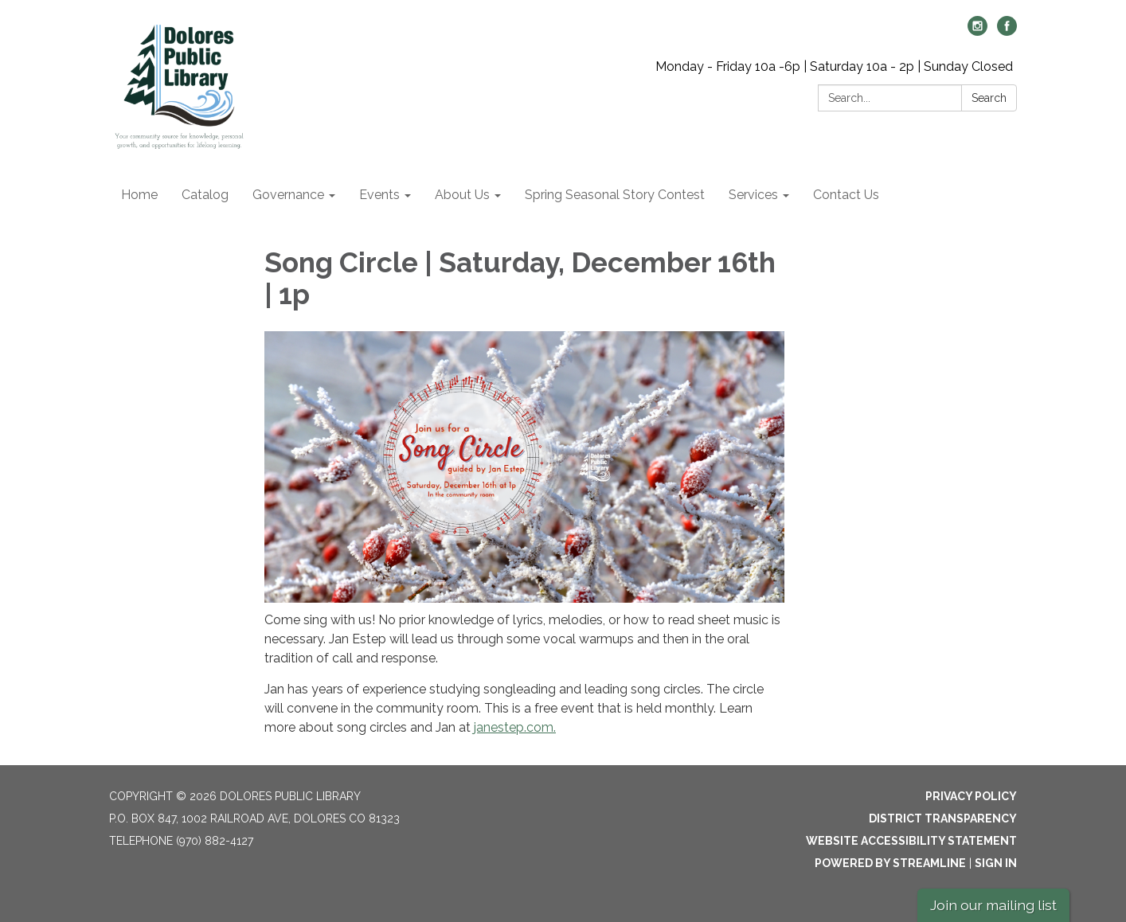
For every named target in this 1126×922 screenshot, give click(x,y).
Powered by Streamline (890, 863)
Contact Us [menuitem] (846, 194)
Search (989, 98)
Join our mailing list (993, 905)
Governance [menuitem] (288, 194)
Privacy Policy (971, 796)
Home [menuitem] (139, 194)
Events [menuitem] (379, 194)
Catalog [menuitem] (205, 194)
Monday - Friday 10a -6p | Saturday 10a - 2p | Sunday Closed (834, 66)
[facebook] (1007, 31)
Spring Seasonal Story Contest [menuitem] (615, 194)
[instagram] (977, 31)
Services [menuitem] (753, 194)
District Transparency (943, 818)
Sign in (996, 863)
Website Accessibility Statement (911, 840)
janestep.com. (515, 727)
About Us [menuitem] (462, 194)
